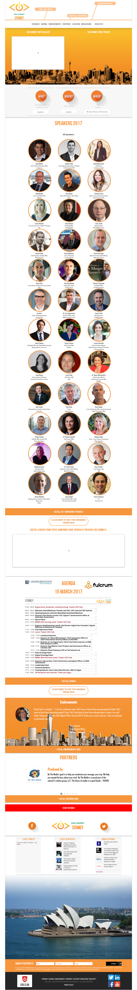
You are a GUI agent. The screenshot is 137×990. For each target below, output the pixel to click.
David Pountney (99, 255)
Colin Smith (98, 225)
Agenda (44, 24)
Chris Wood (69, 195)
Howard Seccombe (98, 285)
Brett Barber (39, 195)
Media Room (86, 24)
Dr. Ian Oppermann (69, 315)
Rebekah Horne (39, 468)
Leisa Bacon (39, 376)
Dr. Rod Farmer (69, 468)
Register (92, 978)
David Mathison (69, 255)
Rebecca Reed (98, 438)
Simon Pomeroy (99, 498)
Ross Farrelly (99, 468)
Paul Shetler (98, 408)
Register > (99, 24)
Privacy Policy (69, 984)
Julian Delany (39, 344)
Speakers (36, 24)
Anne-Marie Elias (99, 165)
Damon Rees (39, 255)
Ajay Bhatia (39, 165)
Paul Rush (69, 408)
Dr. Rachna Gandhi (69, 438)
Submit (114, 964)
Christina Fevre (98, 195)
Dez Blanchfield (69, 285)
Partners (67, 24)
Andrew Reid (69, 165)
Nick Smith (39, 408)
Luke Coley (69, 376)
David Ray (39, 285)
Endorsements (55, 24)
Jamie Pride (98, 315)
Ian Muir (39, 315)
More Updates (58, 869)
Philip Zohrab (39, 438)
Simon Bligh (69, 498)
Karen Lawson (69, 344)
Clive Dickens (69, 225)
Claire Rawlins (39, 225)
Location (76, 24)
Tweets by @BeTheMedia (25, 842)
